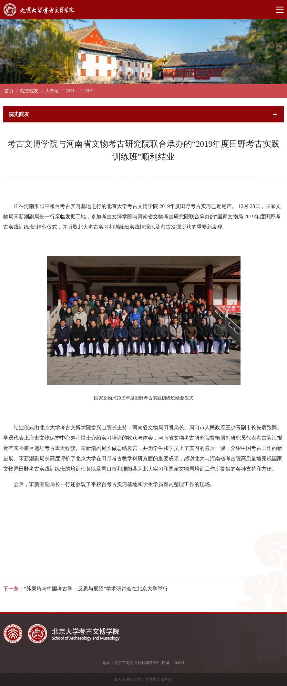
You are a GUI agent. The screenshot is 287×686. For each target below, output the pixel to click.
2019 (89, 90)
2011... (72, 90)
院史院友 (29, 90)
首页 (9, 90)
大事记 (52, 90)
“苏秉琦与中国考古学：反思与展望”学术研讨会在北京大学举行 (96, 588)
